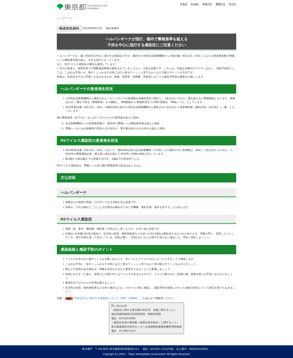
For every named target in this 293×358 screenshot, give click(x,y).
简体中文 (207, 4)
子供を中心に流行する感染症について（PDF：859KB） (106, 298)
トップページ (65, 18)
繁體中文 (220, 4)
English (195, 4)
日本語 (183, 4)
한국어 (232, 4)
